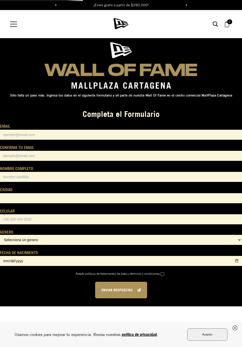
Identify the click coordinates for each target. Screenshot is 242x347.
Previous (55, 5)
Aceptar (207, 334)
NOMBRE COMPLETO (16, 168)
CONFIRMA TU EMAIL (17, 147)
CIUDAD (6, 189)
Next (187, 5)
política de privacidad (139, 334)
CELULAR (7, 211)
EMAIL (5, 126)
